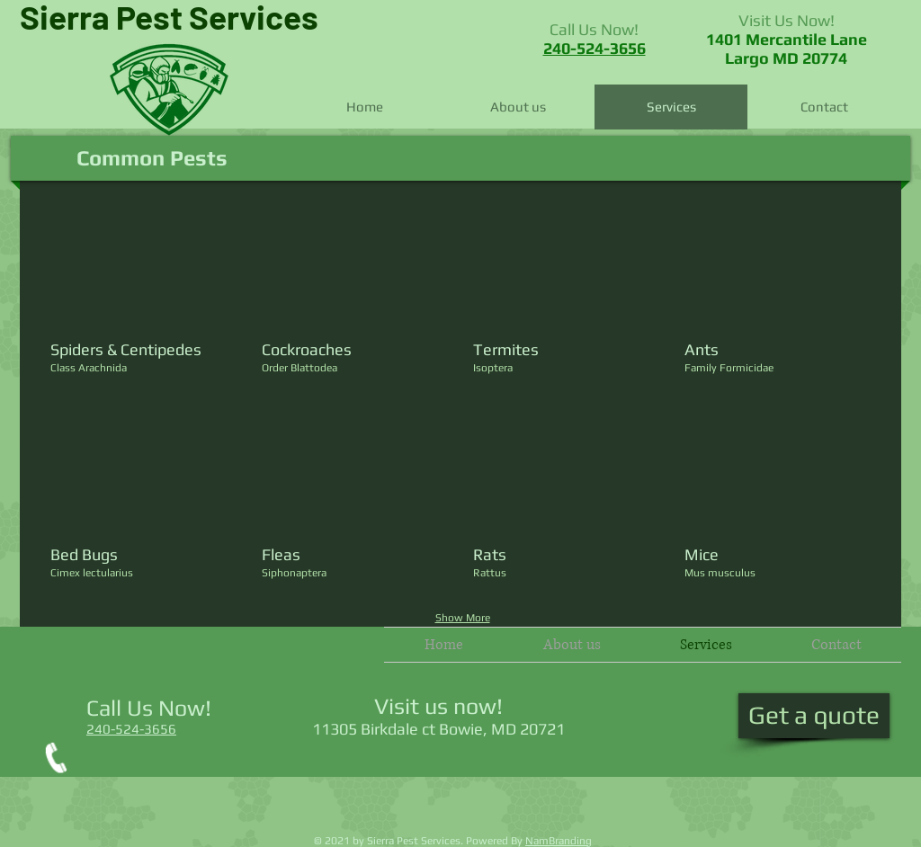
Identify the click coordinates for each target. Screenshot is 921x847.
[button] (145, 298)
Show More (462, 617)
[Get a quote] (814, 715)
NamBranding (558, 840)
